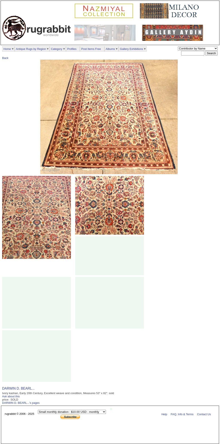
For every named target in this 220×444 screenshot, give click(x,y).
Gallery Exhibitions (131, 49)
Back (5, 58)
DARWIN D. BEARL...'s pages (21, 402)
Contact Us (204, 414)
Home (7, 49)
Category (56, 49)
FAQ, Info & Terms (182, 414)
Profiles (71, 49)
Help (164, 414)
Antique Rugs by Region (31, 49)
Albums (110, 49)
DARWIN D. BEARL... (18, 388)
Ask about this (11, 396)
